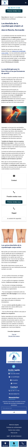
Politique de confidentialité (14, 427)
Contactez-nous (14, 186)
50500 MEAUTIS (14, 394)
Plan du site (14, 432)
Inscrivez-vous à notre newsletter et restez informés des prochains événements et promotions (14, 403)
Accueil (11, 17)
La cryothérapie (19, 17)
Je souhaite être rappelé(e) (14, 218)
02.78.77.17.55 (14, 8)
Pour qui (14, 334)
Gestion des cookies (14, 430)
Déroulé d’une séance (14, 336)
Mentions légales (14, 424)
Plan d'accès (5, 445)
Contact (15, 383)
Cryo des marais (15, 373)
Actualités (15, 380)
